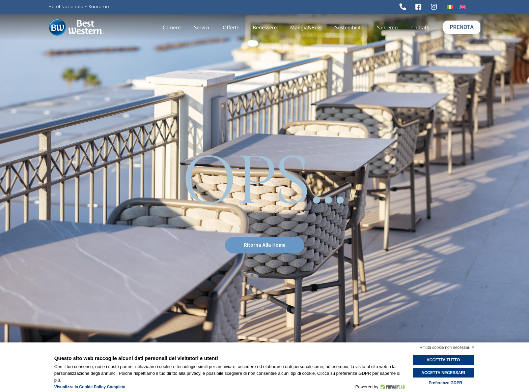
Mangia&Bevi (306, 27)
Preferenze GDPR (445, 382)
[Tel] (404, 6)
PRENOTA (462, 27)
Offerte (231, 27)
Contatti (420, 27)
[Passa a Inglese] (462, 6)
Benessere (265, 27)
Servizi (201, 27)
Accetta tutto (445, 360)
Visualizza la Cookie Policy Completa (90, 387)
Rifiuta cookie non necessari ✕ (447, 347)
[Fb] (420, 6)
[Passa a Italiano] (449, 6)
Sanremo (387, 27)
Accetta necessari (445, 371)
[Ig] (435, 6)
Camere (171, 27)
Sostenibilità (349, 27)
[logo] (98, 27)
